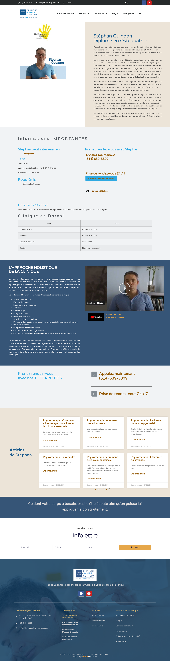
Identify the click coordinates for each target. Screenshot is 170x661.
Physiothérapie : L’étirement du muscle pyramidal (147, 422)
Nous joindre (128, 14)
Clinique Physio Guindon (28, 611)
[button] (126, 3)
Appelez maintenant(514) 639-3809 (100, 157)
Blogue (115, 14)
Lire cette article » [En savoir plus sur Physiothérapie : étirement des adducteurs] (94, 438)
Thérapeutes (100, 14)
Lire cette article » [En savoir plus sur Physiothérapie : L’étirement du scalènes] (138, 474)
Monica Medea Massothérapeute (70, 631)
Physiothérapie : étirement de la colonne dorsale (102, 459)
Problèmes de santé (65, 14)
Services (84, 14)
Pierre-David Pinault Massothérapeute (71, 624)
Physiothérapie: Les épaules (59, 457)
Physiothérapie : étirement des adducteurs (102, 422)
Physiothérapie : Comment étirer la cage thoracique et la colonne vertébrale (58, 424)
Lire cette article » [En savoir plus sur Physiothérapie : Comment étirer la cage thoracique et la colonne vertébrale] (50, 441)
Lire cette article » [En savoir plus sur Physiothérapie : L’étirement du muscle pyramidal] (138, 440)
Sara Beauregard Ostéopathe (69, 638)
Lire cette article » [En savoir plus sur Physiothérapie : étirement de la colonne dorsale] (94, 479)
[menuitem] (140, 14)
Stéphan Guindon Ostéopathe (70, 617)
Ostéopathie (28, 154)
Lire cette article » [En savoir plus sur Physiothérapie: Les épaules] (50, 471)
